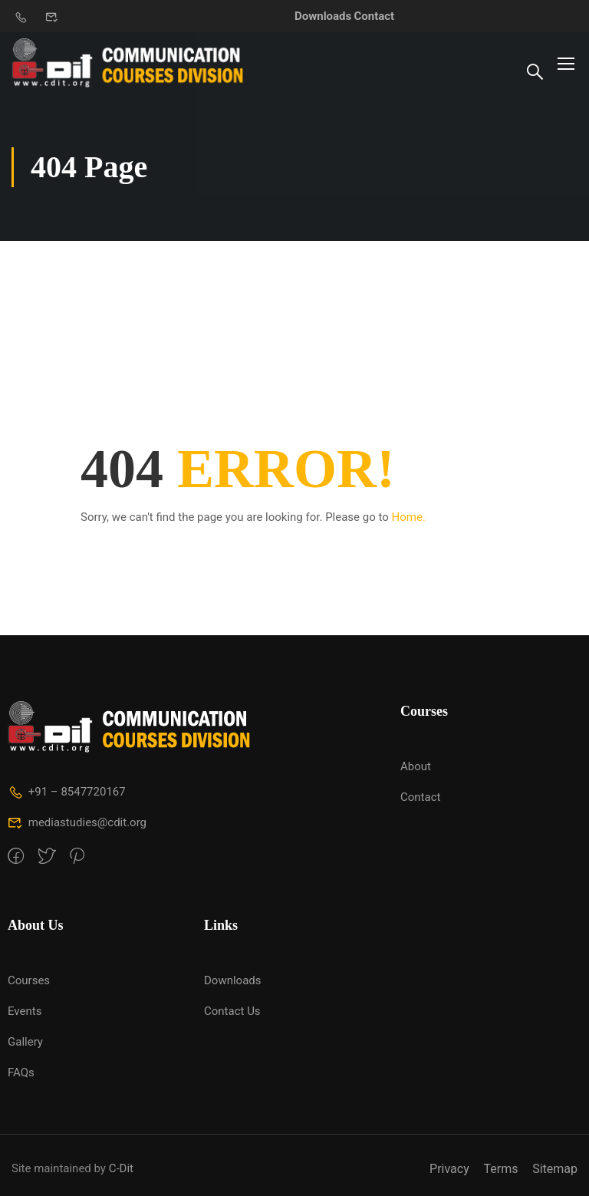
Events (24, 1011)
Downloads (322, 16)
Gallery (25, 1042)
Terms (500, 1168)
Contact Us (232, 1011)
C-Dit (121, 1168)
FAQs (21, 1072)
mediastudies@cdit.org (77, 822)
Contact (374, 16)
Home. (409, 517)
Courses (29, 980)
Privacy (449, 1168)
